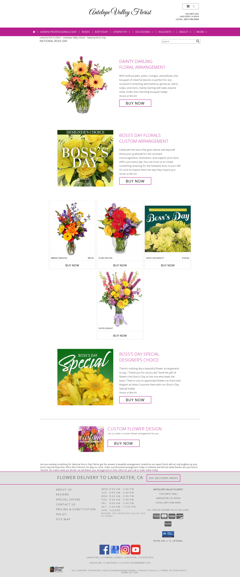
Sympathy (122, 32)
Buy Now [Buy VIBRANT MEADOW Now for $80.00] (72, 265)
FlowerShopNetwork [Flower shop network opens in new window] (122, 570)
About (185, 32)
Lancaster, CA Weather (103, 562)
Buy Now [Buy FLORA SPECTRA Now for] (120, 265)
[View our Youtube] (136, 553)
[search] (197, 41)
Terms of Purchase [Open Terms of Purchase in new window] (173, 570)
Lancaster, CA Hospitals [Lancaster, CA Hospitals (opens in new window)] (139, 557)
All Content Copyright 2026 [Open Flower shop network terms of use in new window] (90, 570)
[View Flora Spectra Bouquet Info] (120, 229)
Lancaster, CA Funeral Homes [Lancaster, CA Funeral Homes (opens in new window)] (104, 557)
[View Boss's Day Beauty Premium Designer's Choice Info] (168, 229)
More (202, 32)
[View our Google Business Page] (115, 553)
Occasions (144, 32)
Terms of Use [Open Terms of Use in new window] (129, 572)
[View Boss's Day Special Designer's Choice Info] (87, 377)
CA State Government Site (135, 562)
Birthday (101, 32)
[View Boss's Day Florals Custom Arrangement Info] (87, 158)
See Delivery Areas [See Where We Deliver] (163, 478)
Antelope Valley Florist (120, 12)
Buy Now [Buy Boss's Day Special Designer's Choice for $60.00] (135, 399)
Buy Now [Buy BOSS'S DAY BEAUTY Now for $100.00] (168, 265)
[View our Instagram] (125, 553)
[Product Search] (178, 41)
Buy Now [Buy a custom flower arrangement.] (123, 443)
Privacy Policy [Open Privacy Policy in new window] (148, 570)
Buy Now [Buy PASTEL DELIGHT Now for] (120, 336)
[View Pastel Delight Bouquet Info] (120, 299)
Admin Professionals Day (58, 32)
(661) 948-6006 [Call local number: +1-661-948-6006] (191, 19)
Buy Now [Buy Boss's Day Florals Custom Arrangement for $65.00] (135, 181)
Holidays (166, 32)
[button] (190, 6)
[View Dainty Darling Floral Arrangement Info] (87, 82)
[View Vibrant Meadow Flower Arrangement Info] (72, 229)
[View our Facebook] (104, 553)
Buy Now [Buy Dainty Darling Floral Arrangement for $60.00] (135, 103)
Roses (86, 32)
